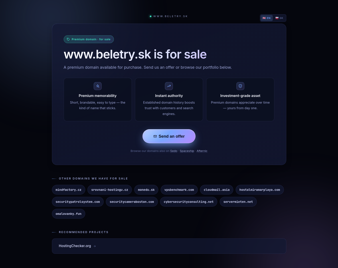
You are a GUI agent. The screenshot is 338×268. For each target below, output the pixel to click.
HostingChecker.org (77, 246)
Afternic (202, 151)
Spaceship (187, 151)
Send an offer (169, 136)
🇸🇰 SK (279, 18)
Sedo (173, 151)
